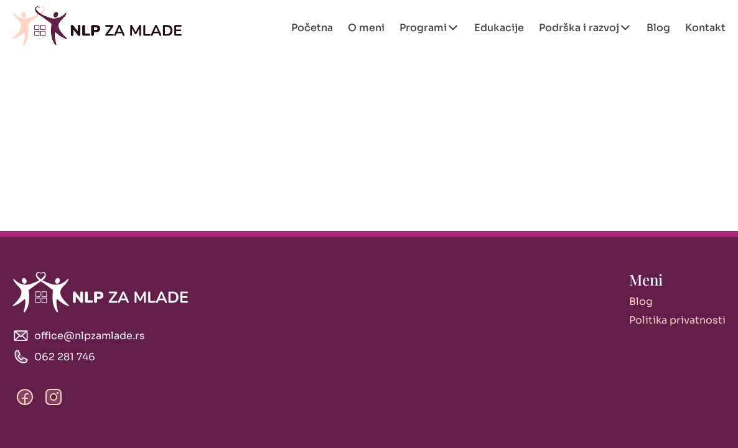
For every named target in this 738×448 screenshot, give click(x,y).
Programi (423, 28)
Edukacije (499, 28)
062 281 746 (64, 356)
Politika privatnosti (677, 320)
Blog (658, 28)
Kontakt (705, 28)
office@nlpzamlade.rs (89, 335)
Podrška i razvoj (579, 28)
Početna (312, 28)
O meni (366, 28)
